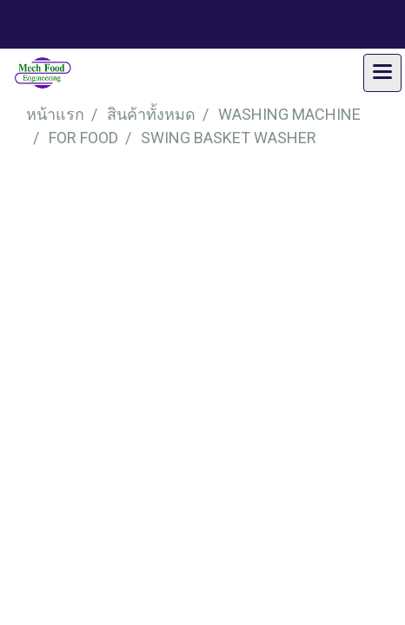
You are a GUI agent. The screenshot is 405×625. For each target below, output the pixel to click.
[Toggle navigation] (382, 73)
